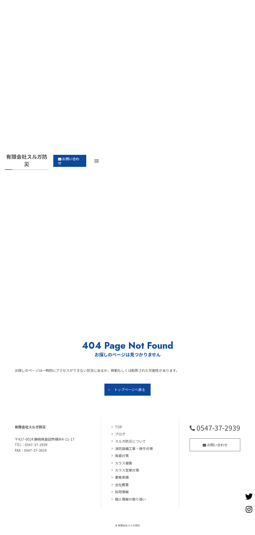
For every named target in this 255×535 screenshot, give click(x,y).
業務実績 (122, 477)
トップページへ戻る (129, 389)
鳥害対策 (122, 455)
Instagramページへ (249, 509)
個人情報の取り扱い (130, 499)
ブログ (120, 434)
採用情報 (122, 492)
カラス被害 (123, 463)
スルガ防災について (130, 441)
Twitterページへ (249, 496)
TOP (118, 426)
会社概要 (122, 484)
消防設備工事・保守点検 (134, 448)
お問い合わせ (215, 444)
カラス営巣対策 (127, 470)
